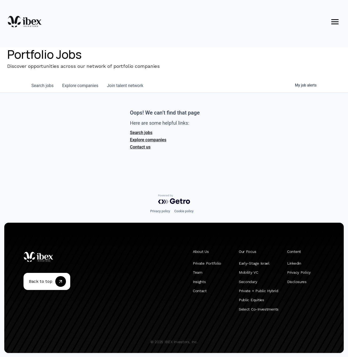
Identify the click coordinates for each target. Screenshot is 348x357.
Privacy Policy (299, 272)
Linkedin (294, 263)
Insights (199, 281)
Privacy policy (160, 211)
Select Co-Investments (259, 309)
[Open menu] (335, 22)
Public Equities (251, 300)
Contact (200, 291)
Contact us (140, 147)
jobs (43, 85)
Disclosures (297, 281)
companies (80, 85)
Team (197, 272)
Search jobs (141, 132)
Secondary (248, 281)
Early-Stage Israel (254, 263)
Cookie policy (184, 211)
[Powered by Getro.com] (174, 199)
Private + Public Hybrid (258, 291)
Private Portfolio (207, 263)
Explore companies (148, 139)
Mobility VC (248, 272)
